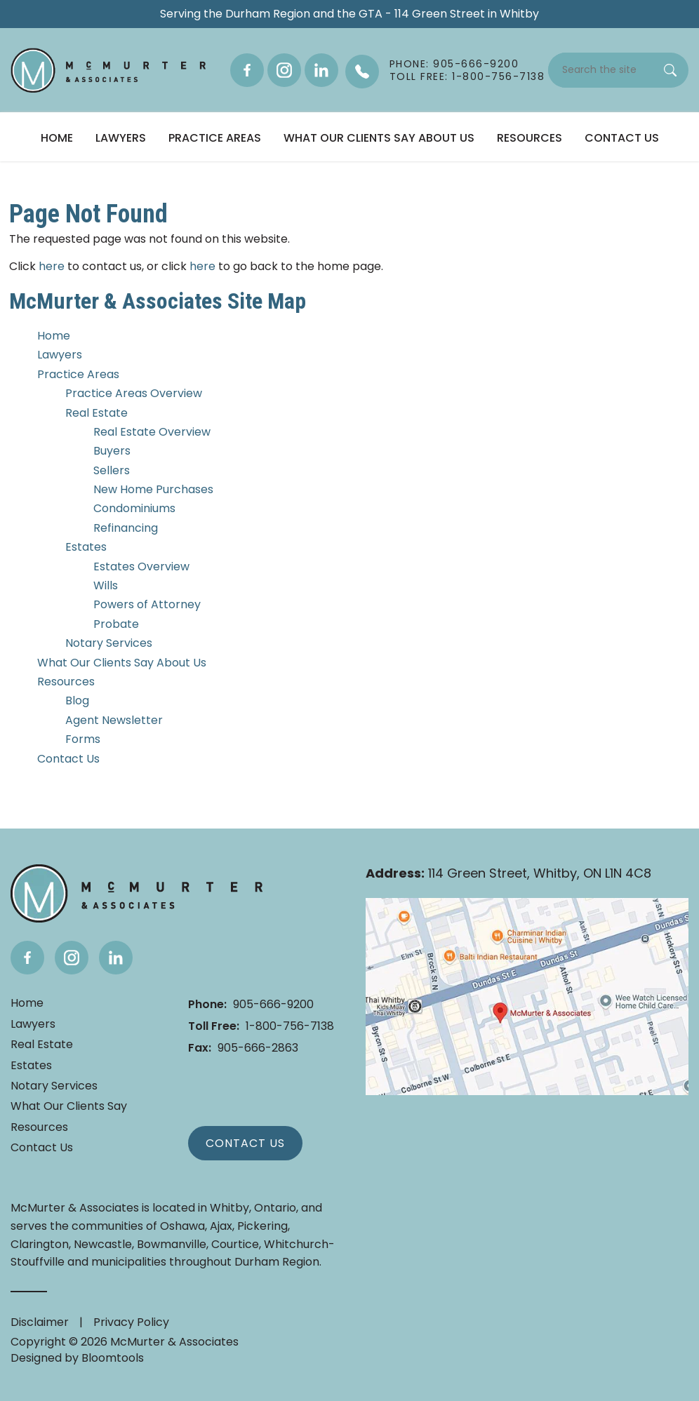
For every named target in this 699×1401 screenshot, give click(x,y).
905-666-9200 (251, 1004)
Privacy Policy (131, 1322)
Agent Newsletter (114, 720)
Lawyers (120, 138)
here (52, 266)
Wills (105, 585)
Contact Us (622, 138)
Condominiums (134, 508)
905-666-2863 (243, 1048)
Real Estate (96, 413)
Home (57, 138)
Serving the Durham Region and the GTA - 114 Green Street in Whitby (349, 14)
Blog (77, 700)
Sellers (111, 470)
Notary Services (108, 643)
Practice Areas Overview (133, 393)
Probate (116, 624)
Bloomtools (112, 1358)
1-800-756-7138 (261, 1026)
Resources (529, 138)
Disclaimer (40, 1322)
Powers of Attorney (147, 604)
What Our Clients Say (69, 1106)
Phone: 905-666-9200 (454, 64)
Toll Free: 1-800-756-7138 (467, 76)
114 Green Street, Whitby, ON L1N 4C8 (508, 874)
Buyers (112, 451)
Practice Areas (214, 138)
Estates (86, 547)
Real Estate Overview (152, 432)
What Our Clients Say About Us (379, 138)
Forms (82, 739)
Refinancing (125, 528)
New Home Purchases (153, 489)
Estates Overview (141, 566)
